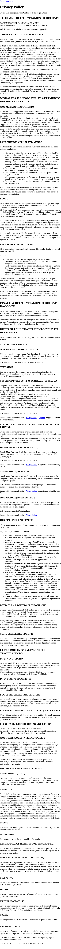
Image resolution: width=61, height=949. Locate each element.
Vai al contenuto (6, 1)
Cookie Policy (50, 944)
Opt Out (42, 418)
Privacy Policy (31, 418)
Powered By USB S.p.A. (23, 946)
